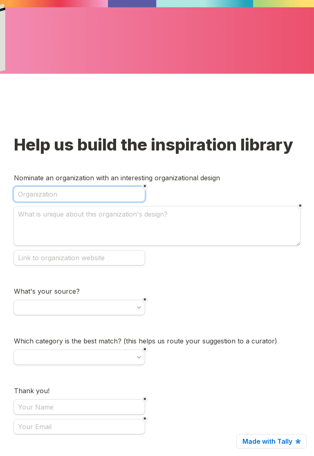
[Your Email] (79, 426)
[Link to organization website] (79, 257)
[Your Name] (79, 407)
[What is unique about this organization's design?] (157, 226)
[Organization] (79, 194)
